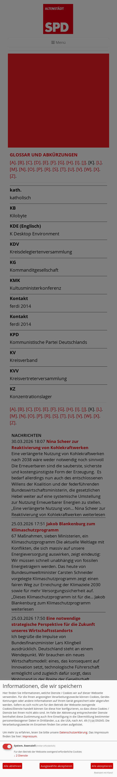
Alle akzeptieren (102, 766)
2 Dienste (21, 755)
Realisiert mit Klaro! (103, 772)
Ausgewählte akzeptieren (56, 766)
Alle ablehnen (12, 766)
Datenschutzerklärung (73, 732)
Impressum (29, 736)
